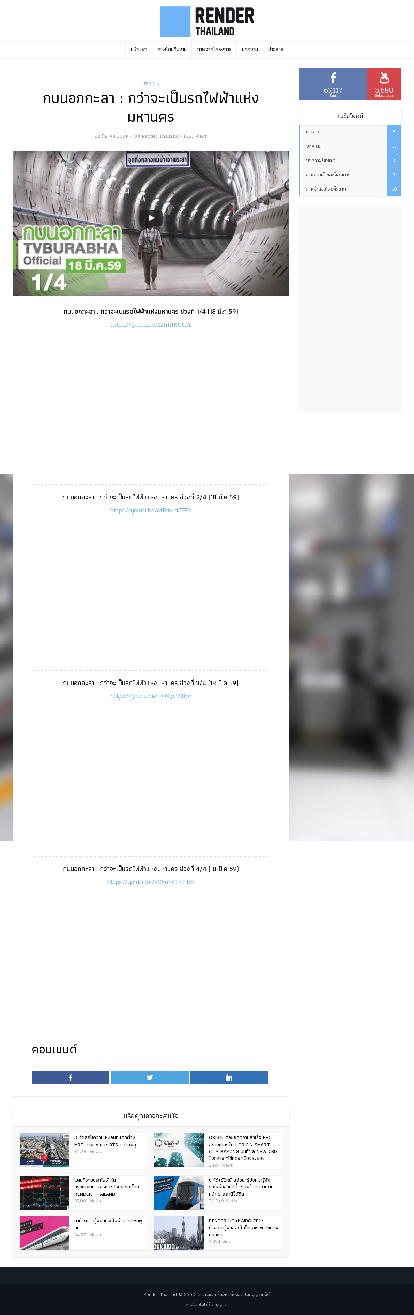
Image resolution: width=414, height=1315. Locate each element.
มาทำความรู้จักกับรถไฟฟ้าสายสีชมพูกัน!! (108, 1224)
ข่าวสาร (275, 49)
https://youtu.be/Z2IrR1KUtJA (150, 324)
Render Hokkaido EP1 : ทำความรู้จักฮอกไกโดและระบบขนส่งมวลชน (243, 1228)
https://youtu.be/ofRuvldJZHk (150, 510)
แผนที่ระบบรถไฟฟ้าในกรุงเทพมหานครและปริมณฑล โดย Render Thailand (106, 1187)
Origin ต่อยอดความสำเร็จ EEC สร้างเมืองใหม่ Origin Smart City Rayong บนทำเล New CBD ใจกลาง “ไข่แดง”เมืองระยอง (243, 1147)
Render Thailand (160, 136)
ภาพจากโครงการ (214, 49)
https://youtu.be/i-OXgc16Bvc (150, 696)
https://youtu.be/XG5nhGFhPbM (151, 882)
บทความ (250, 49)
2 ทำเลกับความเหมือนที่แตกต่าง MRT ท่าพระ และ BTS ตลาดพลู (105, 1140)
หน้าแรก (139, 49)
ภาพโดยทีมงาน (172, 49)
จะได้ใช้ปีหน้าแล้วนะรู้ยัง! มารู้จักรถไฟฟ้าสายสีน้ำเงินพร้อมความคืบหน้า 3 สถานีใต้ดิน (241, 1187)
